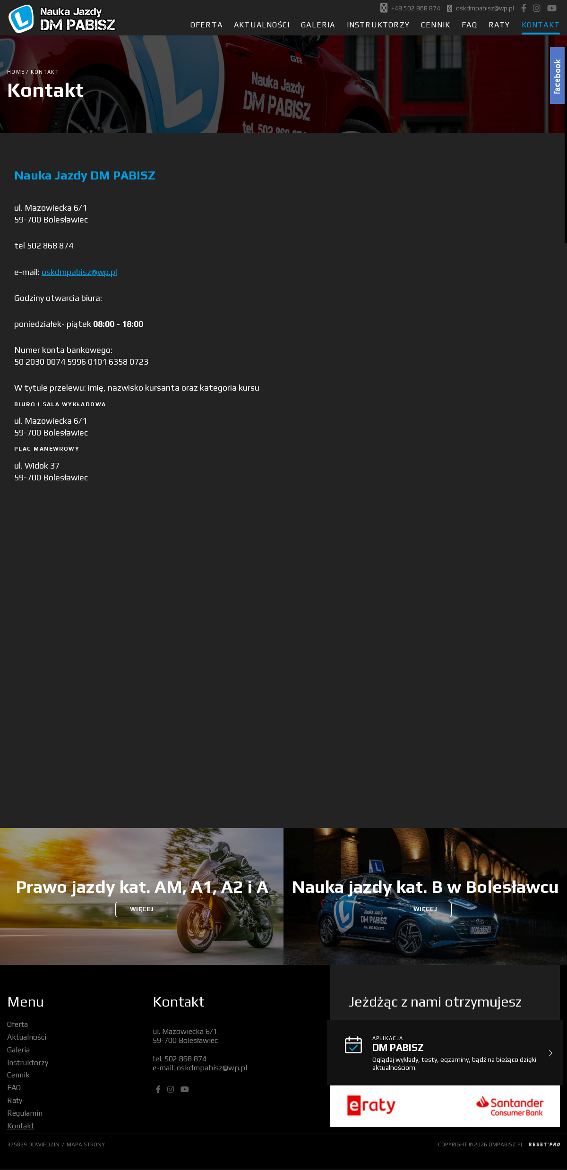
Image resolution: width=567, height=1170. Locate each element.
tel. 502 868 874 (179, 1058)
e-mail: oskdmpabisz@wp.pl (200, 1067)
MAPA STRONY (86, 1144)
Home (16, 72)
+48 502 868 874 (415, 8)
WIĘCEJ (142, 909)
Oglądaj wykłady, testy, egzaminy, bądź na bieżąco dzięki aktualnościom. (459, 1052)
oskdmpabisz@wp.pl (485, 8)
